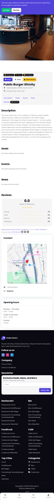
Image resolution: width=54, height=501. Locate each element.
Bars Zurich (32, 405)
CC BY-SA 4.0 (20, 232)
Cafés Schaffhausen (35, 437)
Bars (31, 465)
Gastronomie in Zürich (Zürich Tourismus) (14, 229)
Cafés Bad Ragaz (34, 440)
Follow (8, 79)
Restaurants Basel (8, 421)
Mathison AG (30, 488)
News (33, 98)
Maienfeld (5, 479)
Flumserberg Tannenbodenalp (12, 472)
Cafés (31, 469)
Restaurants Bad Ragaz (9, 411)
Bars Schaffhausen (35, 408)
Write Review (29, 79)
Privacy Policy (6, 364)
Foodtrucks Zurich (8, 433)
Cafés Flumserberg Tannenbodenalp (35, 444)
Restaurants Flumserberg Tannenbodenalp (10, 416)
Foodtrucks (33, 472)
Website (10, 291)
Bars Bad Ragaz (34, 411)
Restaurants (34, 462)
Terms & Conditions (8, 367)
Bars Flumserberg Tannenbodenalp (34, 416)
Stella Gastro (9, 338)
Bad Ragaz (5, 469)
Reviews (11, 102)
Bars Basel (32, 421)
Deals (18, 98)
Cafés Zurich (32, 433)
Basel (3, 475)
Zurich (3, 462)
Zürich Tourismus (41, 229)
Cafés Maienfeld (34, 453)
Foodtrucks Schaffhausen (10, 437)
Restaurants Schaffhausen (11, 408)
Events (25, 98)
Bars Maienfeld (33, 424)
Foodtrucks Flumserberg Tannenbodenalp (10, 444)
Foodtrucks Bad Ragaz (9, 440)
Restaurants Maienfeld (9, 424)
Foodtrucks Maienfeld (9, 453)
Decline (16, 10)
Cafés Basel (32, 449)
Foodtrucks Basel (7, 449)
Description (8, 98)
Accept (6, 10)
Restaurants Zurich (8, 405)
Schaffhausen (6, 465)
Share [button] (18, 79)
